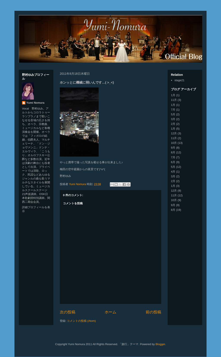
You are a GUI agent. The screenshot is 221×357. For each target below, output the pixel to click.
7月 (173, 109)
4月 (173, 171)
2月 (173, 123)
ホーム (110, 312)
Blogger (160, 344)
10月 (174, 142)
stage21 (179, 80)
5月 (173, 114)
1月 (173, 95)
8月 (173, 152)
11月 (174, 100)
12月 (174, 133)
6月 (173, 162)
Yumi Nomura (35, 102)
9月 (173, 147)
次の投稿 (67, 312)
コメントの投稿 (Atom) (81, 320)
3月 (173, 119)
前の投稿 (153, 312)
